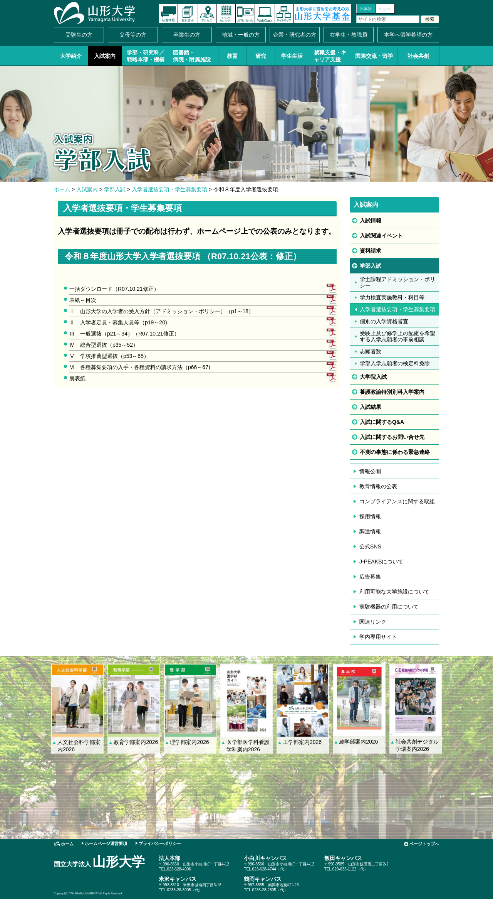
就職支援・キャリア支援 (330, 55)
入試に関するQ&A (382, 422)
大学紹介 (71, 56)
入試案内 (105, 56)
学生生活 (292, 56)
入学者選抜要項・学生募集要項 (169, 189)
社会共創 (418, 56)
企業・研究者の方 (294, 35)
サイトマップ (283, 13)
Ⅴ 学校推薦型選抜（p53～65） (109, 356)
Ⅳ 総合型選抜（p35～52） (103, 345)
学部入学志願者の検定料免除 (395, 363)
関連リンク (372, 622)
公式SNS (370, 546)
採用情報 (370, 516)
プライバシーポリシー (160, 843)
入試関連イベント (381, 236)
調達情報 (370, 531)
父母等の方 (132, 35)
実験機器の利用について (389, 607)
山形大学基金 (322, 13)
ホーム (62, 189)
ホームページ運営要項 (106, 843)
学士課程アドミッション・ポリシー (397, 282)
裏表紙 (77, 378)
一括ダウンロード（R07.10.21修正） (114, 289)
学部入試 (115, 189)
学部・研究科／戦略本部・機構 (145, 55)
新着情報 (168, 13)
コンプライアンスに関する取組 (397, 501)
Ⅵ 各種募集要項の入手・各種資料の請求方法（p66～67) (139, 367)
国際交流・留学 (374, 56)
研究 (260, 56)
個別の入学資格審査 (384, 321)
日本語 (366, 9)
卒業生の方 (186, 35)
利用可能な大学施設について (394, 592)
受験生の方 (78, 35)
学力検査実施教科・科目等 (392, 297)
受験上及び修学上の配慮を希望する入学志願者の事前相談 (397, 336)
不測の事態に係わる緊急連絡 (395, 452)
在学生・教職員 (348, 35)
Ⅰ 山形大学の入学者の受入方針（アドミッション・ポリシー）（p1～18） (161, 311)
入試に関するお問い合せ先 (392, 437)
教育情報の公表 (378, 486)
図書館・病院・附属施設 (192, 55)
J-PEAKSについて (381, 561)
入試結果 (370, 407)
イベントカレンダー (226, 13)
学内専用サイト (378, 637)
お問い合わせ (245, 13)
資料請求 (187, 13)
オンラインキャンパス (264, 13)
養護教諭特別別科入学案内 (392, 392)
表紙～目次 (82, 300)
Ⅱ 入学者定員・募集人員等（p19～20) (118, 322)
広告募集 (370, 576)
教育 (232, 56)
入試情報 (370, 221)
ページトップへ (424, 844)
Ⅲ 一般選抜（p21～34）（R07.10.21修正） (124, 334)
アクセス (206, 13)
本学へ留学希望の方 (408, 35)
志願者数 (370, 351)
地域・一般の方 (241, 35)
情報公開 (370, 471)
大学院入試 (373, 377)
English (385, 9)
